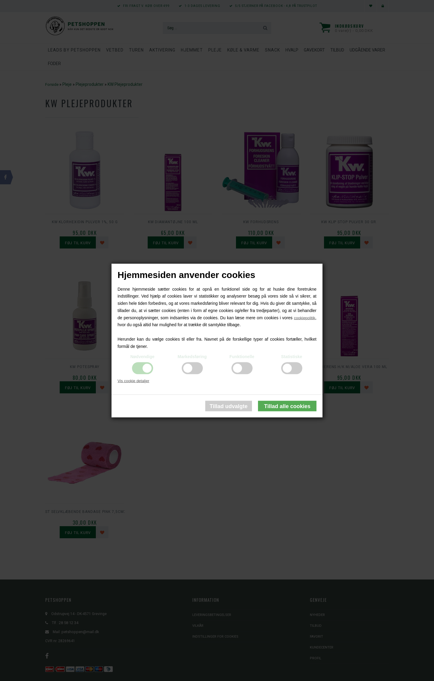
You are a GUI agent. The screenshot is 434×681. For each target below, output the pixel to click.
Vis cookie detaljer (133, 380)
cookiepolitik (304, 317)
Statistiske (291, 356)
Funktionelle (241, 356)
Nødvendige (142, 356)
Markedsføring (192, 356)
